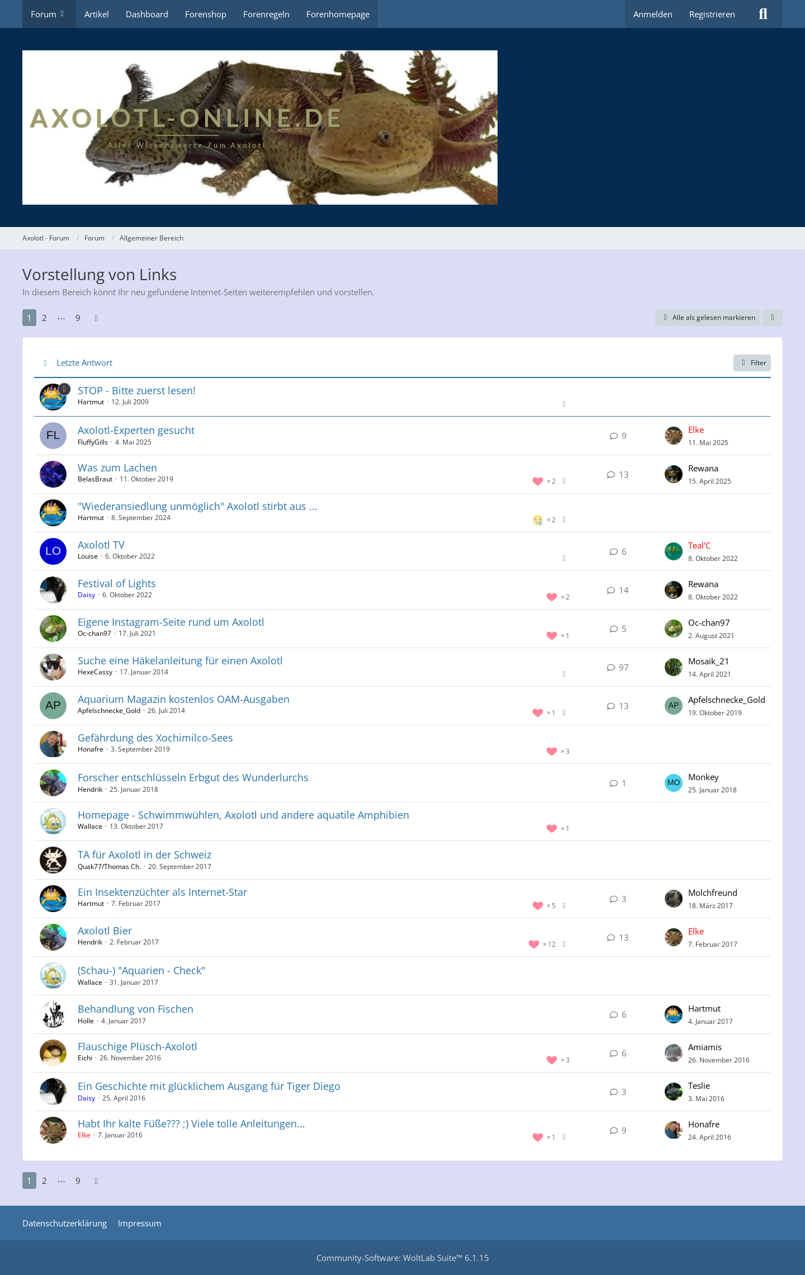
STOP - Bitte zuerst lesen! (137, 390)
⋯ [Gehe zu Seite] (61, 317)
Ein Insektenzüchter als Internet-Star (162, 892)
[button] (773, 317)
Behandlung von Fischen (135, 1009)
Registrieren (712, 14)
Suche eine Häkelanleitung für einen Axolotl (180, 660)
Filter (752, 362)
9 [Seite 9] (77, 317)
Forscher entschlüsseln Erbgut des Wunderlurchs (193, 777)
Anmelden (653, 14)
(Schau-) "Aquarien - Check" (141, 970)
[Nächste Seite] (96, 317)
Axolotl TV (101, 544)
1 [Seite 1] (29, 317)
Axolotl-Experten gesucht (136, 430)
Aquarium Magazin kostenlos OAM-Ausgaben (184, 699)
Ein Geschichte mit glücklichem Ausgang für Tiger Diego (209, 1086)
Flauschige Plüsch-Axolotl (137, 1046)
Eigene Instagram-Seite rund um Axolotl (171, 622)
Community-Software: (402, 1257)
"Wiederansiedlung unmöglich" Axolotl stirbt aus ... (198, 506)
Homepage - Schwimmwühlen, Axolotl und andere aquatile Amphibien (243, 814)
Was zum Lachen (117, 467)
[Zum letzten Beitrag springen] (674, 436)
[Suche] (763, 14)
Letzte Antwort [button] (84, 362)
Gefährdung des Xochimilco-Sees (155, 737)
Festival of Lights (117, 583)
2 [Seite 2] (44, 317)
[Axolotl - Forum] (402, 127)
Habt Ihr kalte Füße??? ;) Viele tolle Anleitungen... (191, 1123)
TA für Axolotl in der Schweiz (144, 854)
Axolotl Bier (105, 930)
